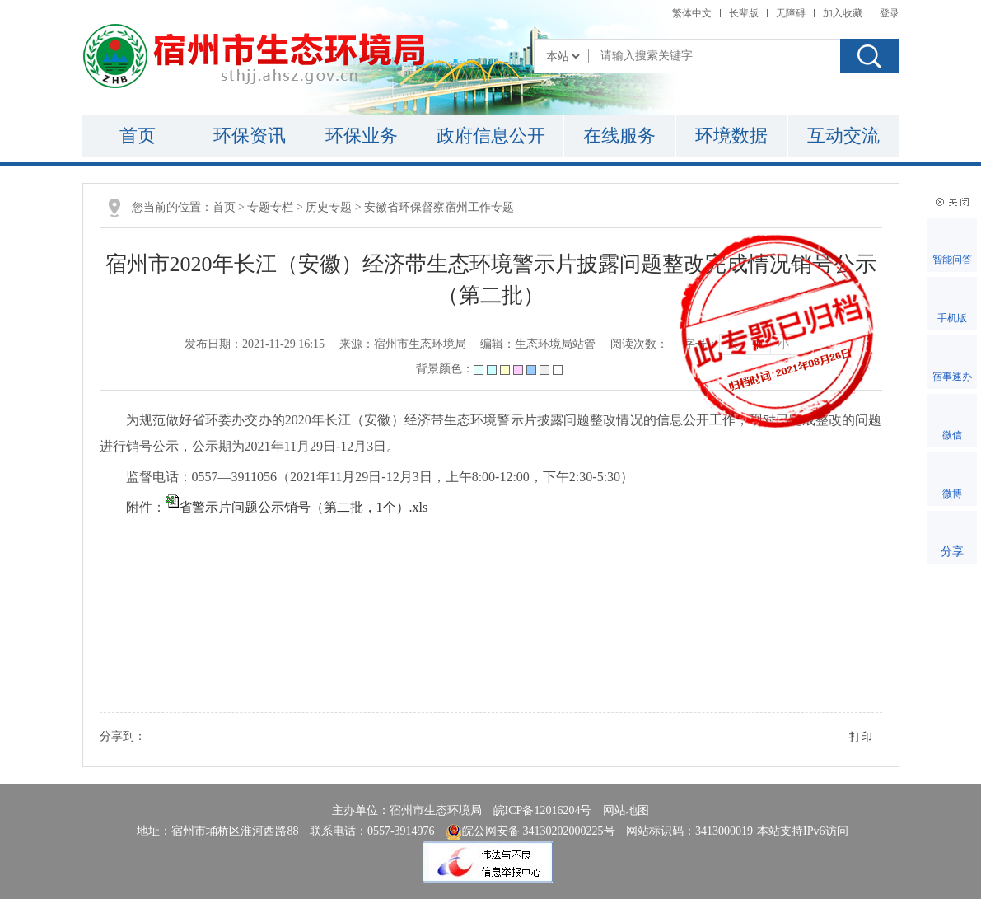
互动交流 (843, 135)
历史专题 (329, 207)
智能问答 (952, 259)
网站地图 (626, 810)
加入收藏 (842, 13)
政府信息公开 (491, 135)
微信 (952, 435)
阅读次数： (639, 344)
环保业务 (361, 135)
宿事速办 (952, 376)
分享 (952, 551)
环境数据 (731, 135)
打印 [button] (860, 737)
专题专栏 (270, 207)
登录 (889, 13)
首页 (137, 135)
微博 (952, 493)
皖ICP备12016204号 (542, 810)
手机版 (952, 318)
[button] (744, 13)
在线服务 (619, 135)
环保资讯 (249, 135)
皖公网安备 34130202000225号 (530, 831)
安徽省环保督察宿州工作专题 (439, 207)
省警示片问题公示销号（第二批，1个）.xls (303, 507)
